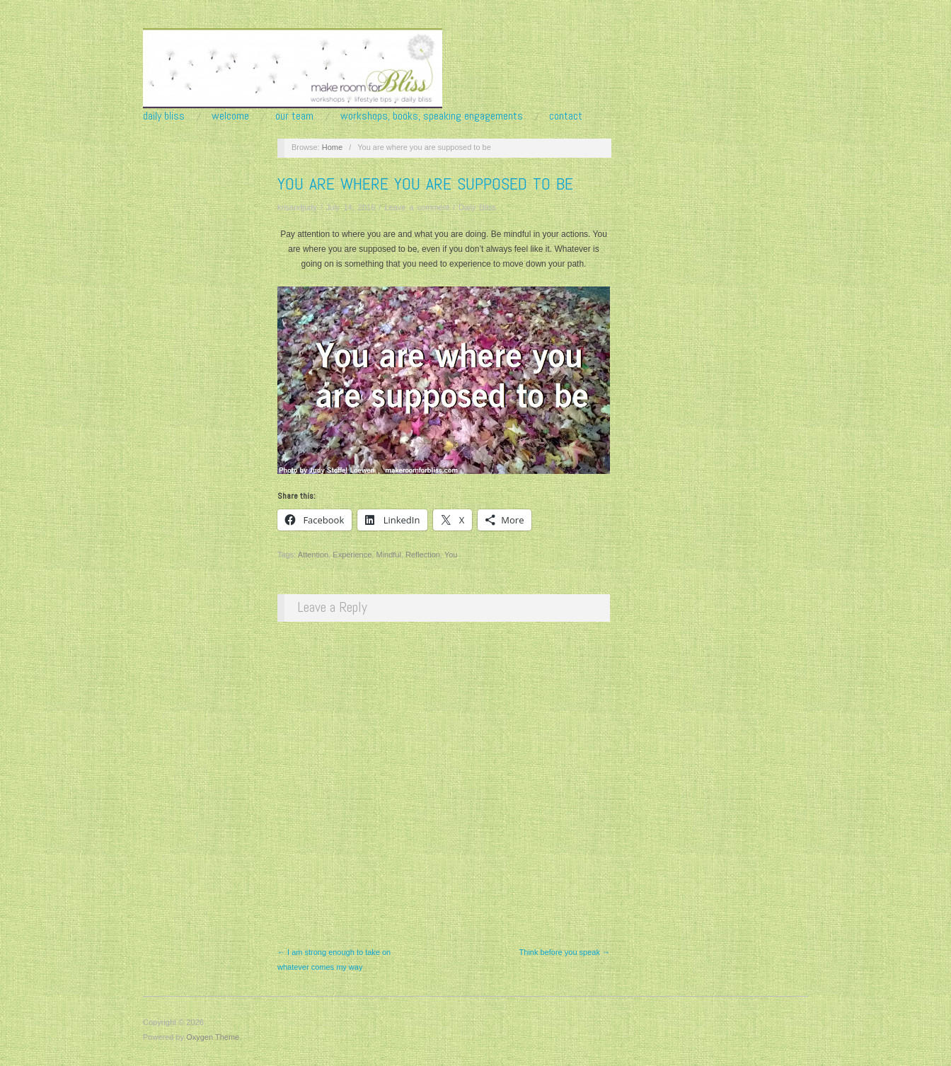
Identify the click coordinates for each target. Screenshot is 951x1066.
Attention (313, 554)
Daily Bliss (164, 116)
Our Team (294, 116)
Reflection (422, 554)
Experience (352, 554)
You (451, 554)
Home (332, 147)
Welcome (230, 116)
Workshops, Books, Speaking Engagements (431, 116)
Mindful (388, 554)
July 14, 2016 (350, 207)
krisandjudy (297, 207)
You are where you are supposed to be (425, 184)
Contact (565, 116)
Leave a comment (416, 207)
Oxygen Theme (212, 1037)
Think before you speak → (564, 952)
